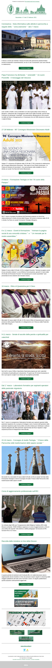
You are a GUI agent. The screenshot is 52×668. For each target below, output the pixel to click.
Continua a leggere (26, 68)
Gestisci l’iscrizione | (26, 659)
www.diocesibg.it (26, 646)
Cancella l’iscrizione (17, 659)
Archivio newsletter (35, 659)
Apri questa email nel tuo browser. (32, 1)
